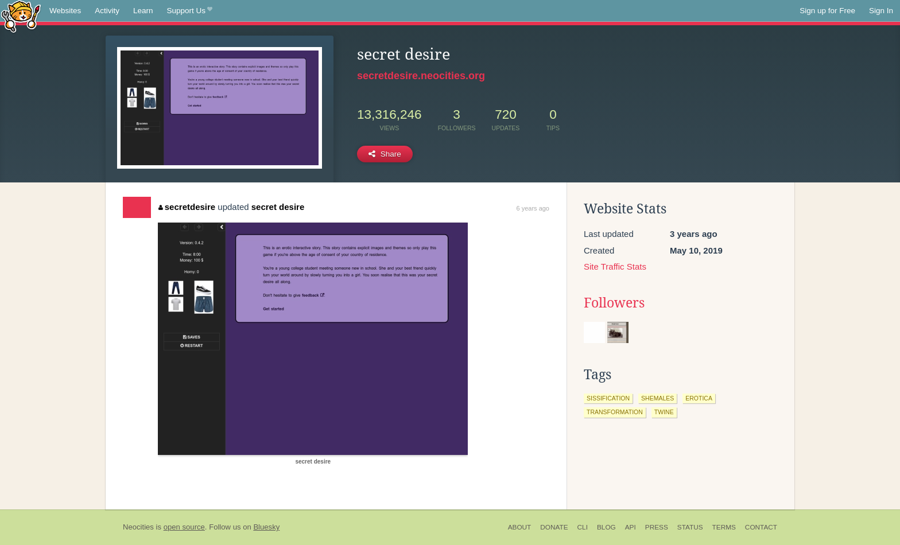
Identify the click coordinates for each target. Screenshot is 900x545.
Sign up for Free (827, 10)
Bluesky (266, 527)
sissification (608, 398)
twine (664, 411)
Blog (606, 527)
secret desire (278, 207)
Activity (107, 10)
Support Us (189, 10)
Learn (143, 10)
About (520, 527)
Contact (761, 527)
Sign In (881, 10)
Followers (614, 302)
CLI (582, 527)
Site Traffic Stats (615, 266)
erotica (698, 398)
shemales (657, 398)
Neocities (138, 527)
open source (184, 527)
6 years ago (533, 208)
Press (656, 527)
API (630, 527)
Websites (65, 10)
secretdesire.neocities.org (421, 75)
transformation (615, 411)
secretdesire (186, 207)
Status (690, 527)
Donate (554, 527)
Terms (724, 527)
